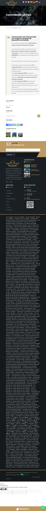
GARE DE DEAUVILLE (35, 174)
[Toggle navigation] (39, 2)
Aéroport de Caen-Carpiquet (35, 170)
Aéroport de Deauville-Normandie (34, 165)
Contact (9, 207)
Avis (8, 204)
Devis (8, 202)
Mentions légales (36, 477)
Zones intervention (11, 199)
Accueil (8, 28)
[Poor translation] (5, 489)
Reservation (9, 210)
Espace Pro (8, 479)
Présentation (10, 193)
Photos (8, 196)
